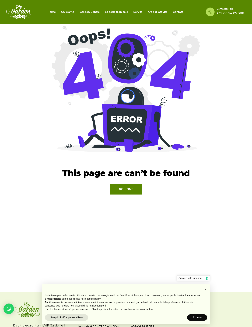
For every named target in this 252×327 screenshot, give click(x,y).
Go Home (126, 189)
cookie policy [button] (93, 298)
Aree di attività (157, 11)
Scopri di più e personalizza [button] (66, 317)
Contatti (178, 11)
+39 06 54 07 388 (230, 13)
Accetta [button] (197, 317)
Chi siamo (67, 11)
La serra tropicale (116, 11)
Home (52, 11)
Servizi (137, 11)
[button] (9, 309)
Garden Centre (90, 11)
